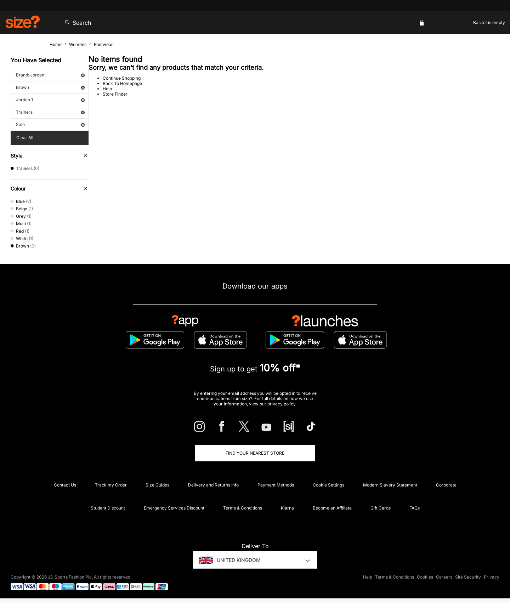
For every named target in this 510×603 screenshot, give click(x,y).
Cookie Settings (328, 485)
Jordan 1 (50, 99)
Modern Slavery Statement (390, 485)
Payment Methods (275, 485)
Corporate (446, 485)
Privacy (491, 577)
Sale (50, 124)
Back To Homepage (122, 83)
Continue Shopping (122, 78)
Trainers (50, 112)
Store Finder (115, 94)
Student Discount (108, 508)
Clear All (24, 137)
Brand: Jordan (50, 75)
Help (107, 88)
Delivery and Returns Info (213, 485)
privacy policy (281, 403)
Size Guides (157, 485)
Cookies (425, 577)
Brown (50, 87)
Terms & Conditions (242, 508)
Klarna (287, 508)
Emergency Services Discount (174, 508)
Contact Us (65, 485)
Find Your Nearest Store (255, 453)
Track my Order (111, 485)
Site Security (468, 577)
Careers (444, 577)
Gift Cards (380, 508)
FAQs (414, 508)
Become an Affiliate (332, 508)
